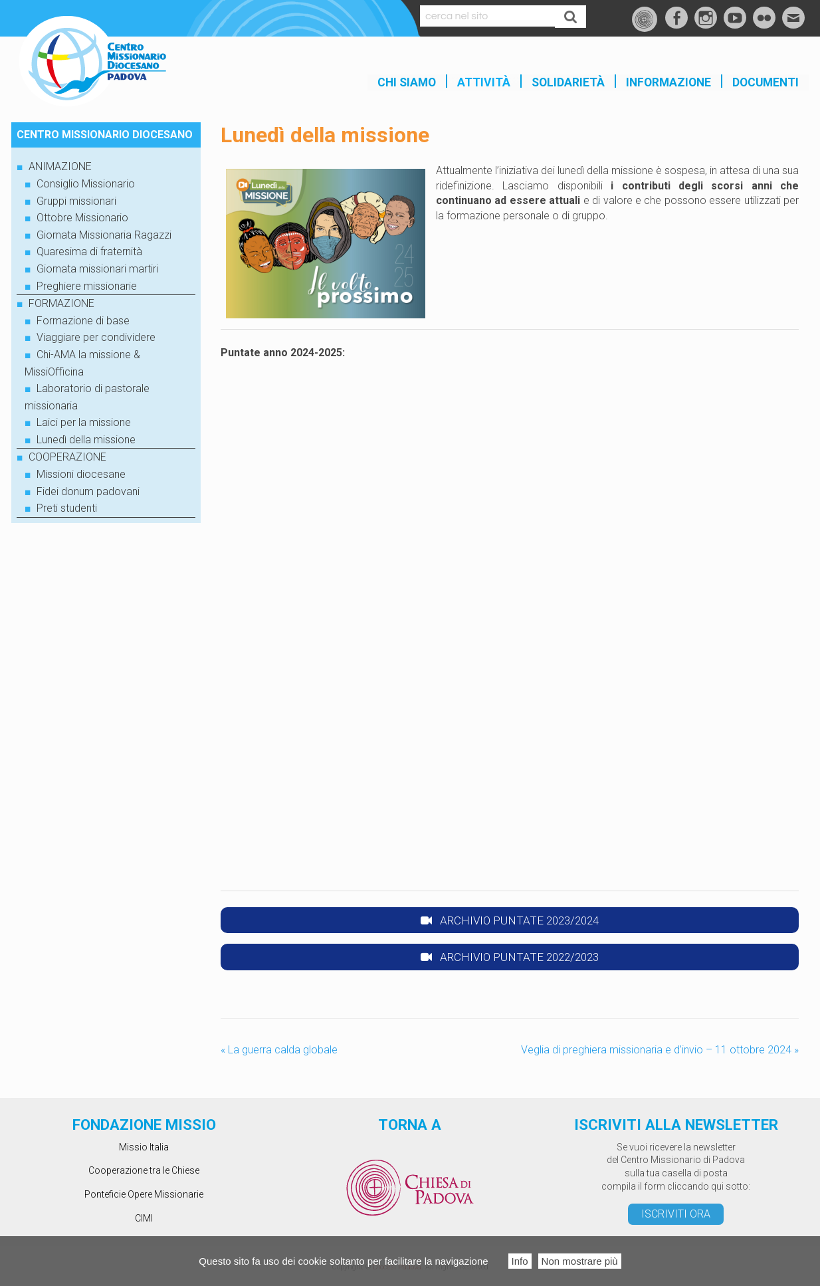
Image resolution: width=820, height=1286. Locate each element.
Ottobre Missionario (82, 217)
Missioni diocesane (81, 474)
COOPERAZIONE (67, 457)
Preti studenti (67, 508)
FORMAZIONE (61, 303)
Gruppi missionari (76, 201)
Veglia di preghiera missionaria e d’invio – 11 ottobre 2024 (660, 1050)
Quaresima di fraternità (89, 251)
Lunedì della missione (86, 439)
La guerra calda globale (279, 1050)
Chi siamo (406, 82)
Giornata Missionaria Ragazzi (104, 235)
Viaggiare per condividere (96, 337)
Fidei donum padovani (88, 491)
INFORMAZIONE (668, 82)
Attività (483, 82)
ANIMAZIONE (60, 166)
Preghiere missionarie (87, 286)
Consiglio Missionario (86, 183)
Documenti (765, 82)
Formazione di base (83, 320)
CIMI (144, 1218)
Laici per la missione (84, 422)
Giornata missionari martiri (97, 269)
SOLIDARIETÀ (568, 82)
